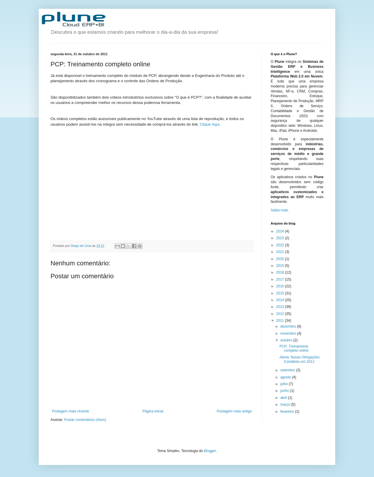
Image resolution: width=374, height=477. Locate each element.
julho (284, 384)
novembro (288, 333)
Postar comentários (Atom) (85, 420)
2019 (280, 266)
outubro (286, 340)
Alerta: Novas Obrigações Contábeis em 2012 (299, 359)
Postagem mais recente (70, 411)
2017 (280, 279)
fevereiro (287, 411)
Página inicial (152, 411)
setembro (288, 370)
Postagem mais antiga (234, 411)
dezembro (288, 326)
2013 (280, 307)
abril (284, 398)
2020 (280, 259)
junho (285, 391)
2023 (280, 238)
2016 (280, 286)
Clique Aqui (210, 124)
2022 (280, 245)
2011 (280, 320)
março (285, 404)
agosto (286, 377)
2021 (280, 252)
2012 (280, 314)
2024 (280, 231)
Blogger (210, 451)
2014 (280, 300)
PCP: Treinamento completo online (294, 348)
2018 (280, 272)
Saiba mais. (280, 210)
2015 (280, 293)
